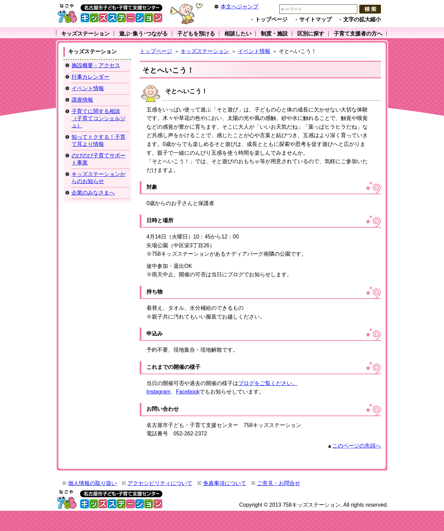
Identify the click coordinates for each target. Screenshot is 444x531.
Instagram (158, 392)
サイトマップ (315, 19)
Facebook (187, 392)
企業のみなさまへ (93, 193)
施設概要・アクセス (96, 65)
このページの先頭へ (356, 446)
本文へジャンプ (239, 6)
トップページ (271, 19)
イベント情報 (254, 51)
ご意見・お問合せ (278, 483)
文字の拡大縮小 (362, 19)
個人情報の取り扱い (92, 483)
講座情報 (82, 100)
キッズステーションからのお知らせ (99, 177)
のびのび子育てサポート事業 (99, 159)
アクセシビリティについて (160, 483)
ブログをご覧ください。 (268, 383)
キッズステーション (205, 51)
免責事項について (224, 483)
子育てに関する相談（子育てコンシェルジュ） (99, 118)
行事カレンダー (90, 77)
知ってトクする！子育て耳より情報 (99, 140)
